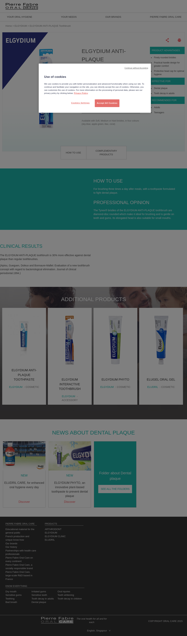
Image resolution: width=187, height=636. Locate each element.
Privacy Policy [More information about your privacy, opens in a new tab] (81, 93)
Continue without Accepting (136, 68)
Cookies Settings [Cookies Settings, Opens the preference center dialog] (80, 103)
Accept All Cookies (107, 103)
